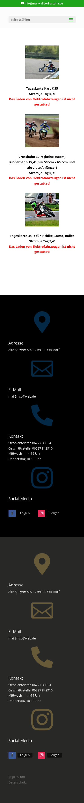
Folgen (25, 513)
